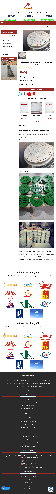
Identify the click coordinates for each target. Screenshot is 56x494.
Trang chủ (46, 27)
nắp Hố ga (28, 413)
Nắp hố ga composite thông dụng (9, 35)
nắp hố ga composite (29, 421)
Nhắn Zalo (51, 490)
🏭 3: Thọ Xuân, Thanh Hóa (29, 464)
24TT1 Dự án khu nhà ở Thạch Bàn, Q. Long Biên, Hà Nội (29, 12)
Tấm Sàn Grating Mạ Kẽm (29, 437)
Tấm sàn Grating (6, 54)
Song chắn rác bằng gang (7, 46)
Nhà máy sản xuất (28, 450)
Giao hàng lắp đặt (29, 405)
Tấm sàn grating (28, 432)
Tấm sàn (29, 440)
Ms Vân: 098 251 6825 (22, 387)
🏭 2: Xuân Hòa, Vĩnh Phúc (30, 461)
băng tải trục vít (29, 482)
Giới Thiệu (28, 394)
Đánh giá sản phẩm (33, 68)
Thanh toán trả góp (28, 471)
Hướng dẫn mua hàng (29, 408)
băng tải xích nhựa (29, 492)
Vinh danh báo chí (29, 399)
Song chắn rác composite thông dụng (9, 38)
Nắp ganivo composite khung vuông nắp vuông (24, 117)
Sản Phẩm (52, 27)
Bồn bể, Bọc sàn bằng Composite (8, 51)
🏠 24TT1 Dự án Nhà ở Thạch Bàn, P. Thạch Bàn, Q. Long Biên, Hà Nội (29, 457)
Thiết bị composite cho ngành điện (11, 27)
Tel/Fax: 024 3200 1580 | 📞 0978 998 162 (30, 467)
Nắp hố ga (30, 418)
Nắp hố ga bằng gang (7, 43)
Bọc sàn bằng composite (29, 446)
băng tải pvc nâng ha (29, 476)
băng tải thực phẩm (30, 489)
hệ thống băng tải (29, 486)
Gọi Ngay (7, 488)
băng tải (29, 479)
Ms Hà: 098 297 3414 (37, 387)
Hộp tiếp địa (36, 115)
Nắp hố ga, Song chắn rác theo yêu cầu (10, 49)
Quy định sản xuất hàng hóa (29, 402)
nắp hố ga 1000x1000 (29, 427)
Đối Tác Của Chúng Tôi (28, 272)
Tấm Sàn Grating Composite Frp (30, 443)
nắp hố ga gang (29, 424)
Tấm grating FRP (6, 40)
